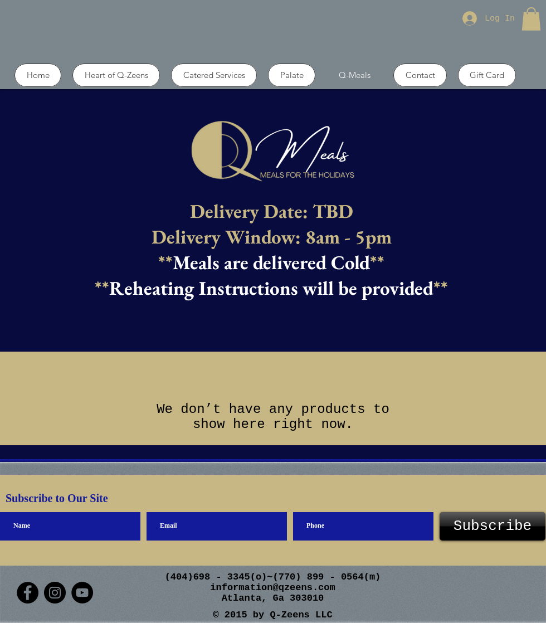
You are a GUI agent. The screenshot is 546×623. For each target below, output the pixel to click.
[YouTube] (82, 592)
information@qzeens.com (272, 587)
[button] (531, 19)
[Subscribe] (492, 526)
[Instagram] (55, 592)
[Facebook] (27, 592)
